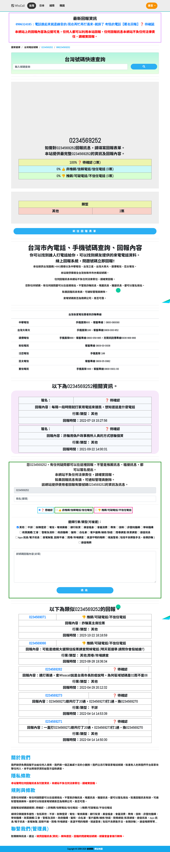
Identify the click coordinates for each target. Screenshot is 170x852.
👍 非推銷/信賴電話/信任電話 (74, 510)
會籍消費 (101, 527)
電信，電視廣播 (57, 527)
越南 (51, 5)
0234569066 (37, 643)
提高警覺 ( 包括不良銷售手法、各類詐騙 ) (130, 537)
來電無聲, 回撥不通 (52, 537)
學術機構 (147, 527)
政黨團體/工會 (29, 532)
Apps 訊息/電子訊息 (27, 537)
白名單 (82, 532)
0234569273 (53, 695)
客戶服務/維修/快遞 (100, 532)
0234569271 (53, 721)
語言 (151, 5)
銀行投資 (74, 527)
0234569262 (53, 669)
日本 (41, 5)
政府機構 (61, 532)
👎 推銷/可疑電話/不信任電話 (113, 510)
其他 (20, 527)
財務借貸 (39, 527)
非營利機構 (132, 527)
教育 (112, 527)
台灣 (31, 5)
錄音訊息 (144, 532)
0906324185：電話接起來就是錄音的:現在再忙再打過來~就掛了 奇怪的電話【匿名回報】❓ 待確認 (85, 24)
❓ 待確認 (46, 510)
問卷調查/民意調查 (125, 532)
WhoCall (18, 6)
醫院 (72, 532)
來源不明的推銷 (94, 537)
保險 (120, 527)
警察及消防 (46, 532)
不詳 (29, 527)
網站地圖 (98, 849)
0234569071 (37, 617)
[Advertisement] (85, 113)
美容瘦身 (87, 527)
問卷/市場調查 (74, 537)
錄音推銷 (85, 542)
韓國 (62, 5)
